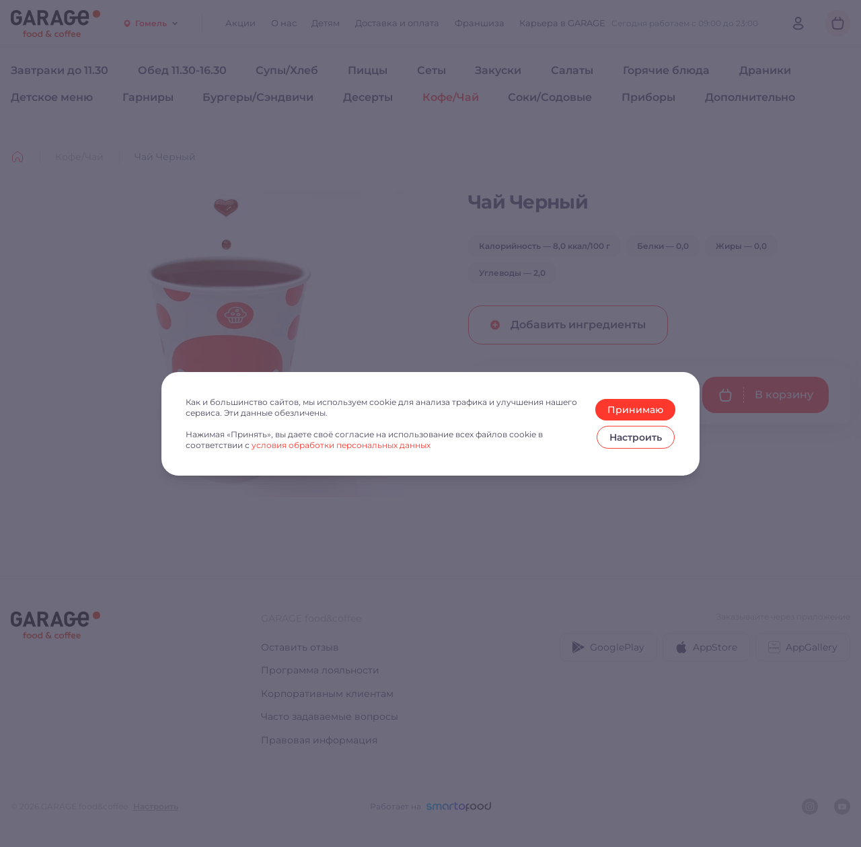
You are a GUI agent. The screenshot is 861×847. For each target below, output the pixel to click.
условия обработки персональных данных (341, 445)
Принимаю (635, 410)
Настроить (635, 437)
